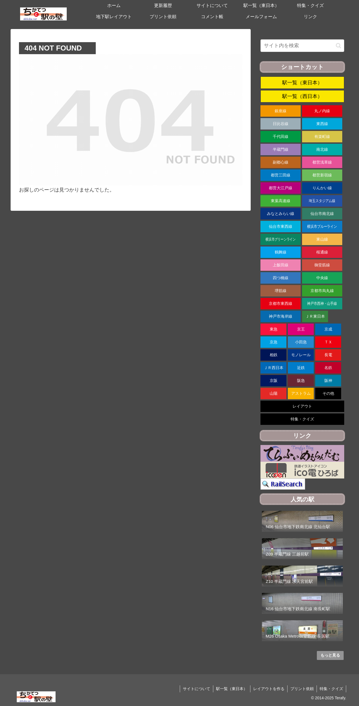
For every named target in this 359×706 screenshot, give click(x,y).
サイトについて (196, 688)
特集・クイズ (331, 688)
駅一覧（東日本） (302, 82)
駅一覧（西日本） (302, 96)
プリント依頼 (302, 688)
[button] (338, 45)
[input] (302, 45)
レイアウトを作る (268, 688)
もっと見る (330, 655)
